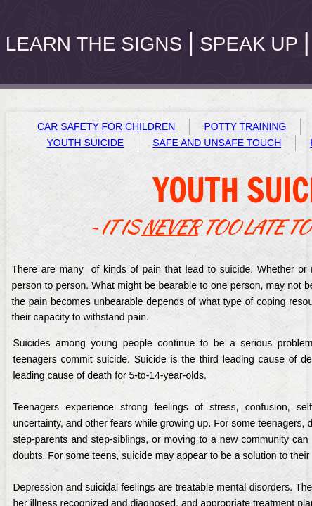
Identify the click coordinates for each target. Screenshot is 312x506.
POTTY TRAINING (245, 126)
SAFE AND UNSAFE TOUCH (216, 142)
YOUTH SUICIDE (85, 142)
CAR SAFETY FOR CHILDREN (106, 126)
